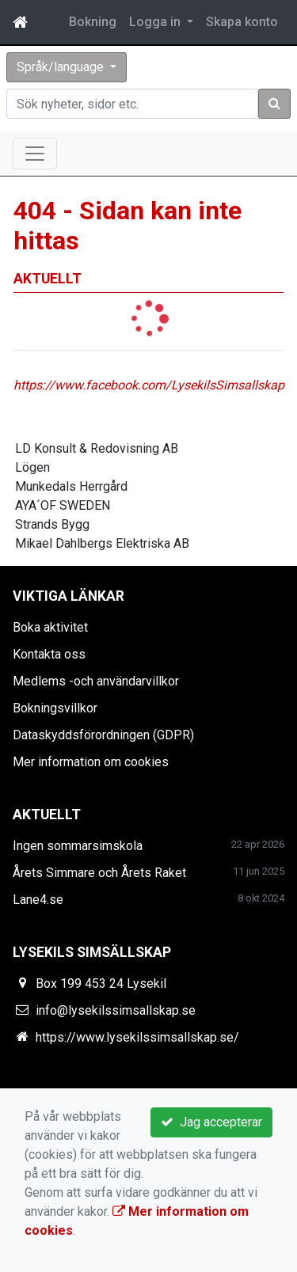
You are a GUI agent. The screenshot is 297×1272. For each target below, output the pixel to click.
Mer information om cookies (91, 761)
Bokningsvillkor (55, 708)
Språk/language (62, 66)
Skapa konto (242, 21)
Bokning (92, 21)
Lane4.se (38, 899)
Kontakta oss (49, 654)
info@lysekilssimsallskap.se (116, 1010)
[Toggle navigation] (35, 153)
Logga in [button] (156, 21)
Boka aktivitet (50, 627)
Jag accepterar (211, 1122)
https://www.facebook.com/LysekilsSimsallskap (148, 385)
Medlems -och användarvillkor (96, 681)
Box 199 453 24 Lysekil (101, 983)
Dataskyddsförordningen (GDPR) (103, 734)
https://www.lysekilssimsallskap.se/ (137, 1037)
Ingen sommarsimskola (78, 845)
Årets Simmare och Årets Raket (99, 872)
